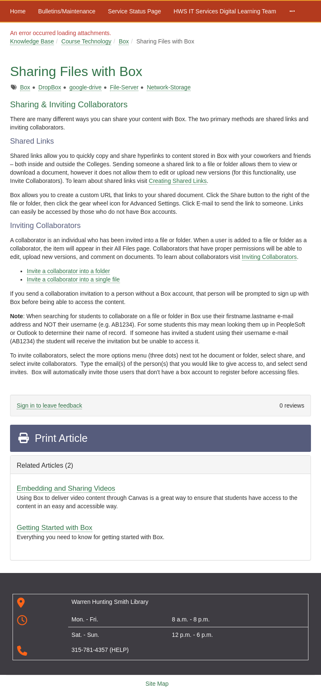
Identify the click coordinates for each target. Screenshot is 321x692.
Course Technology (86, 41)
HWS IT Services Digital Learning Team (224, 11)
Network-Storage (169, 87)
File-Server (124, 87)
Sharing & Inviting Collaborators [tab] (68, 104)
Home (17, 11)
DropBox (49, 87)
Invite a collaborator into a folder (68, 271)
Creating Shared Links (178, 180)
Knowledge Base (32, 41)
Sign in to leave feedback (49, 405)
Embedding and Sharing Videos (66, 488)
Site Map (156, 683)
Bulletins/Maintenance (66, 11)
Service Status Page (134, 11)
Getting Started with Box (54, 528)
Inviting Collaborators (269, 256)
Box (124, 41)
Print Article (52, 438)
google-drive (85, 87)
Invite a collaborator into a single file (73, 279)
